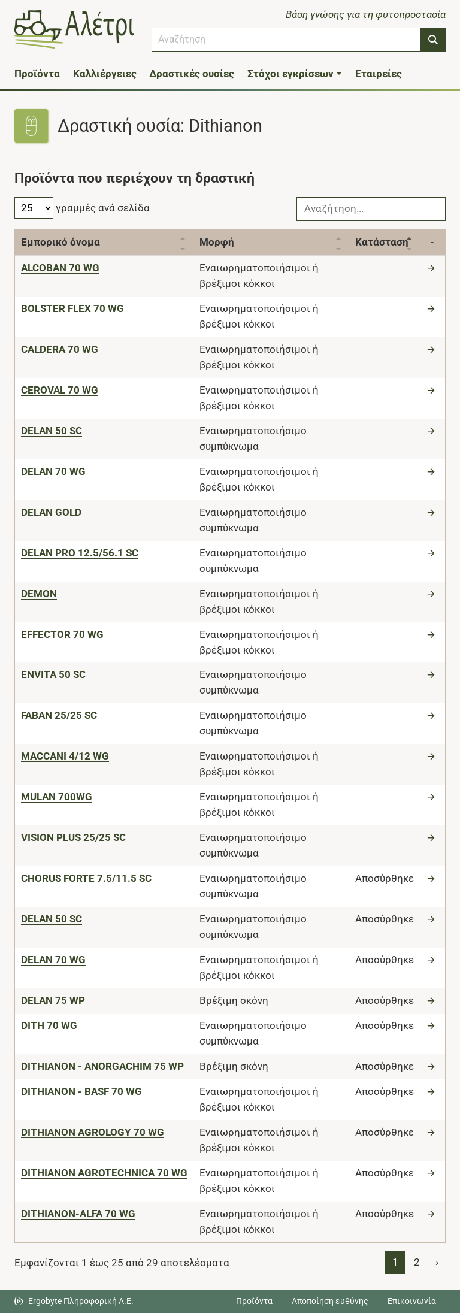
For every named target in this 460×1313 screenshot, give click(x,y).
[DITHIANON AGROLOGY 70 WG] (92, 1132)
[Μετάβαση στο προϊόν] (432, 268)
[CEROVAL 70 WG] (59, 390)
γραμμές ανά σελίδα (82, 208)
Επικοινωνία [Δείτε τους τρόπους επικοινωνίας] (412, 1301)
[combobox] (286, 40)
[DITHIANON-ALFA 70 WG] (78, 1214)
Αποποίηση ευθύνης (330, 1301)
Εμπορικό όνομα (60, 242)
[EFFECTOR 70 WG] (62, 634)
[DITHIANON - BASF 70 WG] (81, 1091)
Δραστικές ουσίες (191, 74)
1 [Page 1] (395, 1262)
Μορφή (216, 242)
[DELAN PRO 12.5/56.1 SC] (79, 553)
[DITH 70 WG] (49, 1025)
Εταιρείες (378, 74)
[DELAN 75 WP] (53, 1000)
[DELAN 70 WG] (53, 471)
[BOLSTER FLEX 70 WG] (72, 308)
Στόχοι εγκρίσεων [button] (290, 74)
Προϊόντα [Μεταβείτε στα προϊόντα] (254, 1301)
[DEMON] (39, 594)
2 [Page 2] (417, 1262)
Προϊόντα (37, 74)
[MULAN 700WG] (56, 797)
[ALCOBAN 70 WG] (60, 268)
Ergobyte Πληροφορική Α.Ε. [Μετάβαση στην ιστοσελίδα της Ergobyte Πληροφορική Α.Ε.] (81, 1301)
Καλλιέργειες (105, 74)
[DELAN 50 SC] (51, 431)
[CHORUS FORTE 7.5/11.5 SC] (86, 878)
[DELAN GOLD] (51, 512)
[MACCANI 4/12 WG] (65, 756)
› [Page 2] (436, 1262)
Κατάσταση (381, 242)
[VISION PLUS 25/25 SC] (73, 837)
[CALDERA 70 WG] (59, 349)
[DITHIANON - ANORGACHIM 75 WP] (102, 1066)
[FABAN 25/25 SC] (59, 715)
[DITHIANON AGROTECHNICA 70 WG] (104, 1173)
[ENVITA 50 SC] (53, 674)
